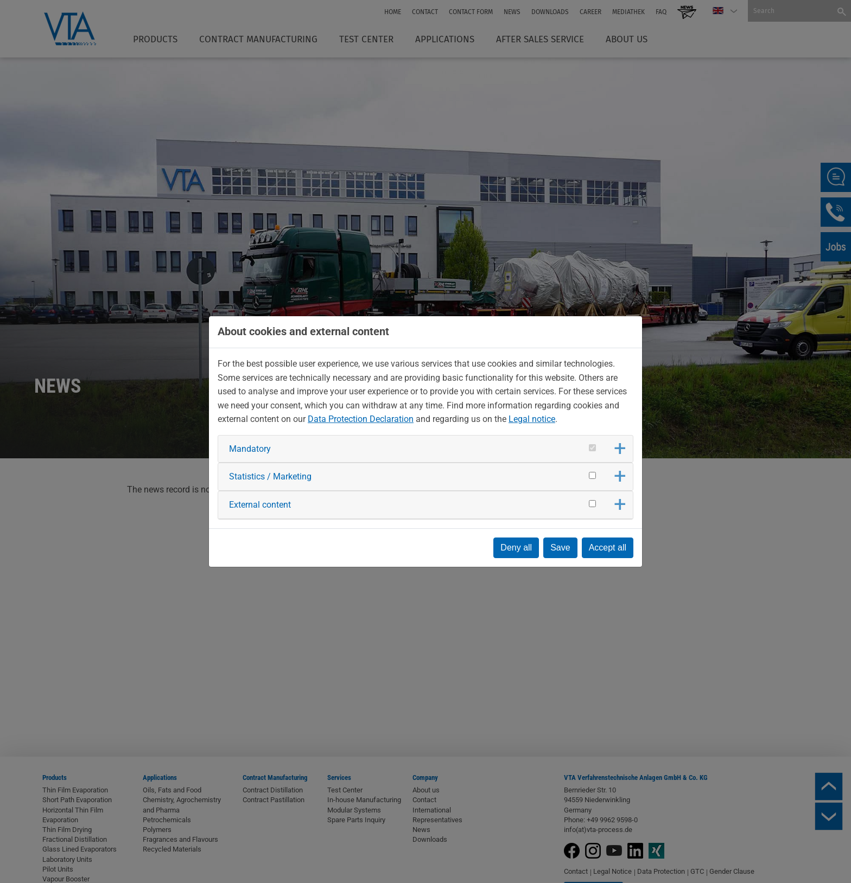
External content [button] (260, 505)
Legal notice (532, 419)
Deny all (516, 547)
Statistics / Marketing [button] (270, 476)
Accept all (607, 547)
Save (560, 547)
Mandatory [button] (250, 449)
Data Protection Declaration (361, 419)
